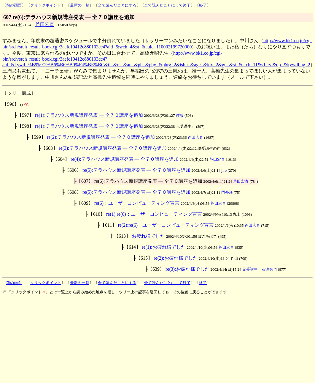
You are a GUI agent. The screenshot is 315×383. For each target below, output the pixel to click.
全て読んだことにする (117, 5)
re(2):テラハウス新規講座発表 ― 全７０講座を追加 (101, 137)
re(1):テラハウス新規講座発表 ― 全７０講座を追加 (89, 115)
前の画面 (14, 5)
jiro (224, 170)
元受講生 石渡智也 (259, 269)
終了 (203, 5)
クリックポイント (45, 5)
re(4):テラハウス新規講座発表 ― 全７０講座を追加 (125, 159)
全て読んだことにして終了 (167, 5)
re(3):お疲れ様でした (187, 269)
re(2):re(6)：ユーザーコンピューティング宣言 (166, 225)
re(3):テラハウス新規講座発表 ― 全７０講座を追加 (113, 148)
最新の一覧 (79, 5)
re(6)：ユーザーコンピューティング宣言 (136, 203)
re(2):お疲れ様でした (176, 258)
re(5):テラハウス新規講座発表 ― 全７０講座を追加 (136, 170)
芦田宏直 (44, 24)
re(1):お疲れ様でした (164, 247)
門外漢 (227, 192)
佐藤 (180, 115)
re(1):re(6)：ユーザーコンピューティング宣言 (154, 214)
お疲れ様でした (148, 236)
